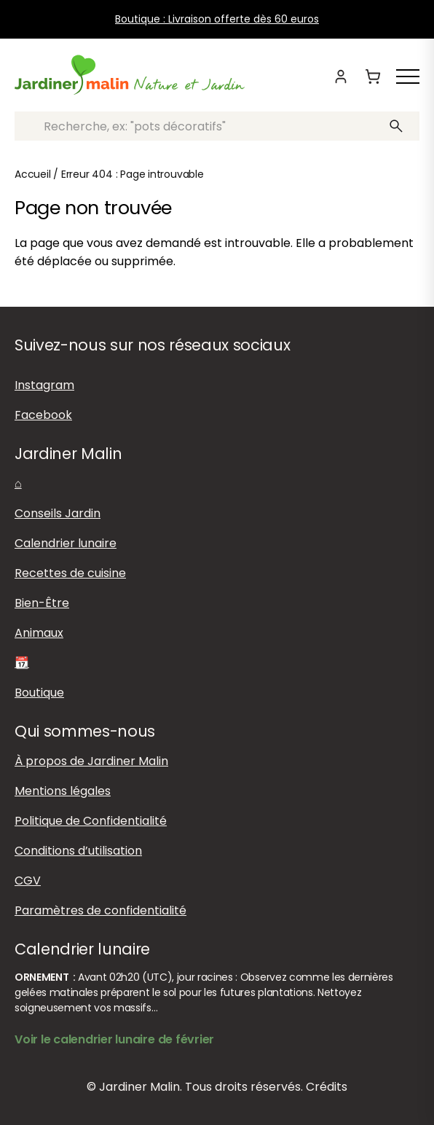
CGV (28, 880)
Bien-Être (42, 603)
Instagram (44, 385)
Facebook (43, 415)
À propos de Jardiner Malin (91, 761)
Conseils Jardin (57, 513)
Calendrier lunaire (66, 543)
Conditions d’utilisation (78, 850)
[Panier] (372, 76)
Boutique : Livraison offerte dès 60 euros (217, 19)
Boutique (39, 692)
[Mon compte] (340, 76)
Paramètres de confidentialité (100, 910)
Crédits (326, 1086)
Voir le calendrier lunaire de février (114, 1039)
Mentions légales (63, 791)
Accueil (33, 174)
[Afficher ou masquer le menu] (407, 76)
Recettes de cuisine (70, 573)
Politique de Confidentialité (91, 820)
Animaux (39, 632)
